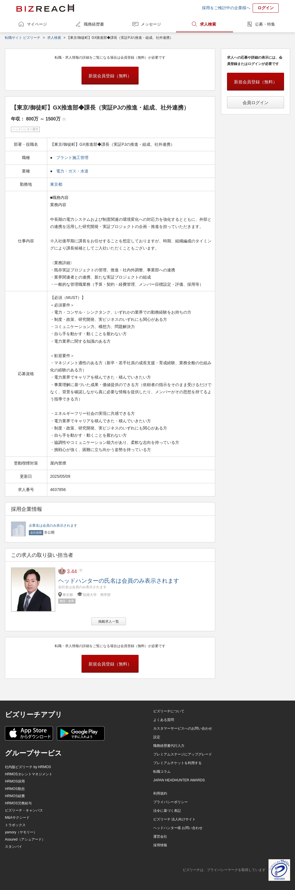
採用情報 (160, 845)
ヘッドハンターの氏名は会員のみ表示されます (118, 581)
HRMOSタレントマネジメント (28, 774)
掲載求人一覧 (108, 621)
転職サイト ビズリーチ (22, 38)
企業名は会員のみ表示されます (53, 525)
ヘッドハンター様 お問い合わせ (178, 828)
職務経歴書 (94, 24)
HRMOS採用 (15, 781)
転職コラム (162, 772)
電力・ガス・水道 (72, 171)
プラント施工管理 (72, 157)
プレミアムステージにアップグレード (182, 754)
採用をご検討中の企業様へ (226, 7)
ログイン (266, 7)
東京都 (56, 184)
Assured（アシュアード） (25, 839)
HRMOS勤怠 (15, 789)
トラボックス (15, 825)
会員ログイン (255, 102)
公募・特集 (265, 24)
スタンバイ (13, 847)
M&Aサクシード (17, 818)
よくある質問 (163, 720)
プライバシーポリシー (170, 802)
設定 (156, 737)
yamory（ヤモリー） (21, 832)
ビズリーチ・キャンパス (24, 810)
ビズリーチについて (168, 711)
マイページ (37, 24)
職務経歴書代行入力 (168, 746)
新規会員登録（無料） (110, 75)
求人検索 (208, 24)
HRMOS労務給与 (18, 803)
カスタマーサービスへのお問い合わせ (182, 728)
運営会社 (160, 837)
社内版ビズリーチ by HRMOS (28, 767)
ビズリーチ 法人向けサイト (174, 819)
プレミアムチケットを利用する (177, 763)
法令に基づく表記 (167, 811)
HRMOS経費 (15, 796)
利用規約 (160, 793)
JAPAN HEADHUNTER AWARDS (179, 780)
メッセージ (151, 24)
